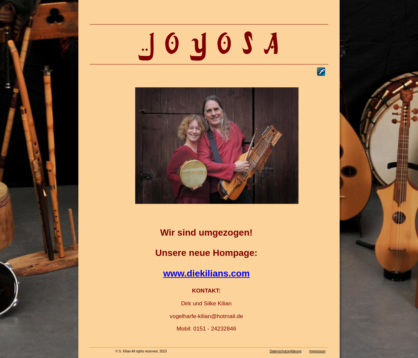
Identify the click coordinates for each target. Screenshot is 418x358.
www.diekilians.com (206, 273)
